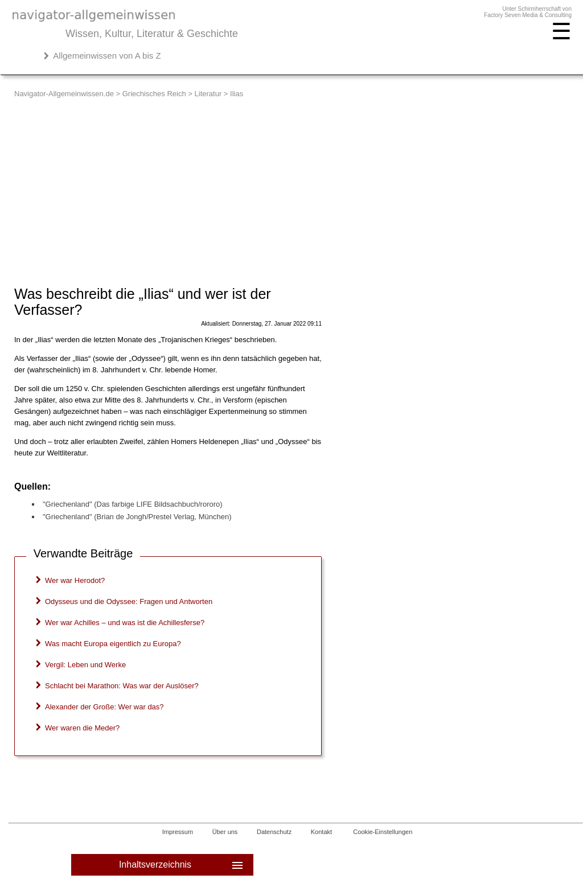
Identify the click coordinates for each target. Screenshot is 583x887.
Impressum (177, 831)
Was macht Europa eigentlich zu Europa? (113, 643)
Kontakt (321, 831)
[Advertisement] (293, 183)
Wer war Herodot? (75, 580)
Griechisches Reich (154, 93)
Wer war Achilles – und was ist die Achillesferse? (124, 622)
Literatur (208, 93)
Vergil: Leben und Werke (85, 664)
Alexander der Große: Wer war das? (104, 707)
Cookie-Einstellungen (382, 831)
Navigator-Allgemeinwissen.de (64, 93)
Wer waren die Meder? (82, 728)
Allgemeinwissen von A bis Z (107, 55)
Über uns (225, 831)
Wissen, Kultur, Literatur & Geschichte (151, 33)
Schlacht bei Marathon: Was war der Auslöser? (122, 685)
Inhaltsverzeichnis (182, 865)
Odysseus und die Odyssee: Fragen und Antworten (128, 601)
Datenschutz (274, 831)
